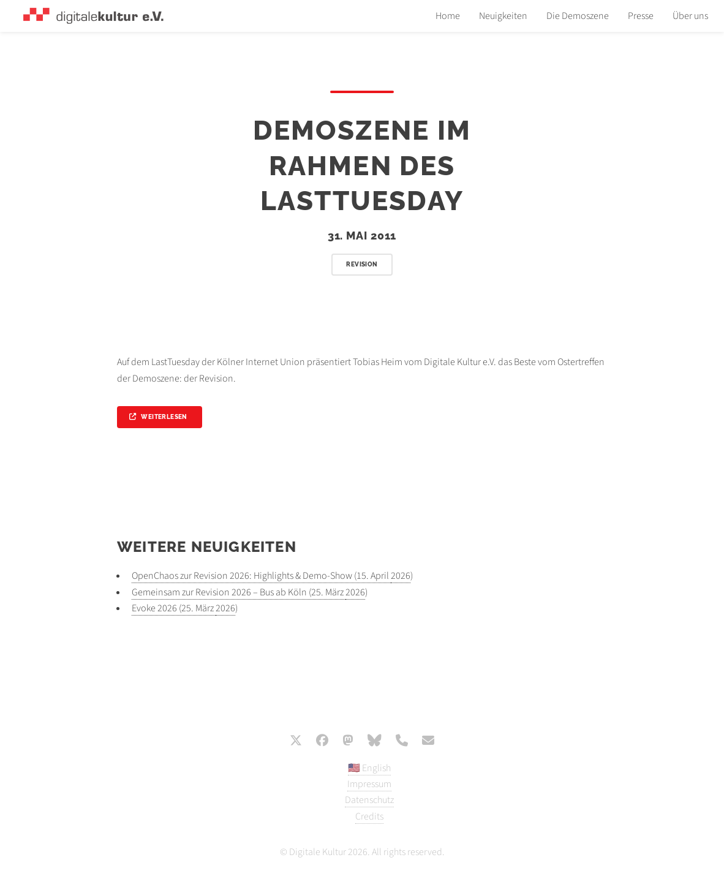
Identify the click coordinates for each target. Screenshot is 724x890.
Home (448, 16)
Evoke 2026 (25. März (174, 608)
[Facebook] (322, 742)
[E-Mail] (428, 742)
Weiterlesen (164, 416)
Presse (641, 16)
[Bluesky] (375, 742)
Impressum (369, 784)
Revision (361, 264)
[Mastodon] (347, 742)
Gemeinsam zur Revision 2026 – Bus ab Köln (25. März (238, 592)
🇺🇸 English (369, 768)
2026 (400, 576)
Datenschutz (369, 800)
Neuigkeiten (503, 16)
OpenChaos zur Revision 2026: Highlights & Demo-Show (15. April (261, 576)
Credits (369, 816)
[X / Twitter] (296, 742)
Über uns (690, 16)
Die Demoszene (577, 16)
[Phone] (402, 742)
